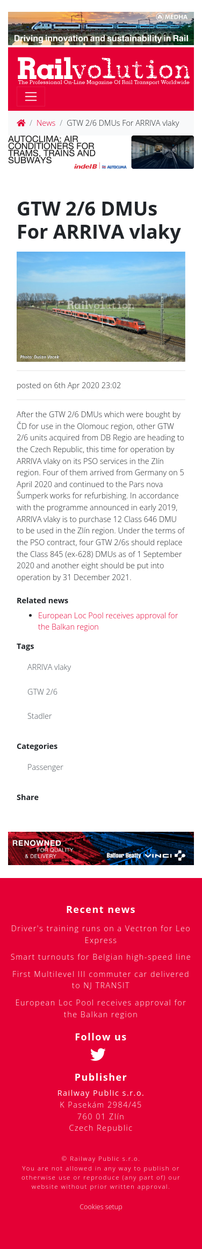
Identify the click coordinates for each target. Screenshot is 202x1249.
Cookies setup (101, 1206)
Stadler (39, 716)
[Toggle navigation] (31, 96)
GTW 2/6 (42, 692)
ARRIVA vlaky (49, 667)
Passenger (45, 767)
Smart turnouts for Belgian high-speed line (101, 957)
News (46, 123)
